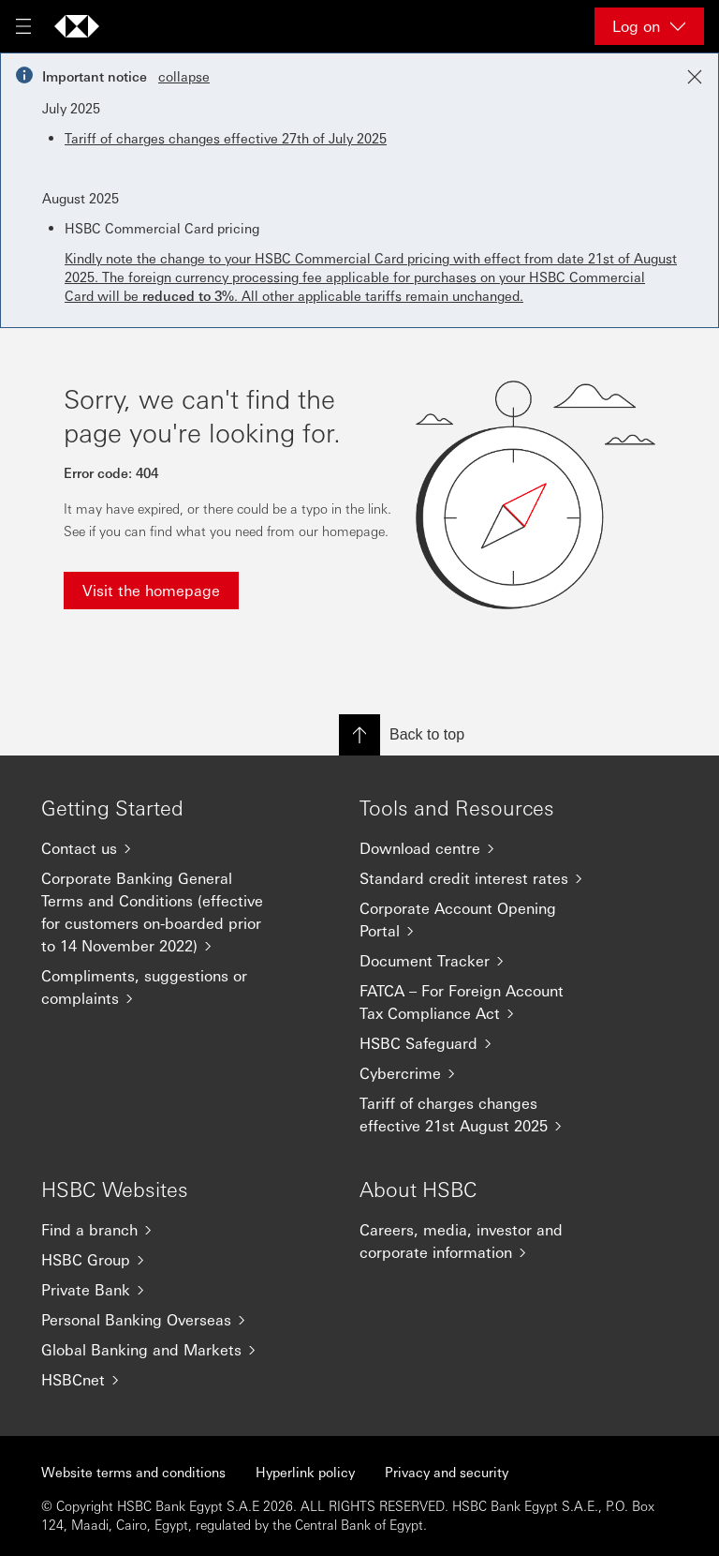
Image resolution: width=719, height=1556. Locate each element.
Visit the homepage (151, 590)
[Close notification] (695, 77)
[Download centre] (481, 848)
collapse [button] (184, 75)
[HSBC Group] (163, 1260)
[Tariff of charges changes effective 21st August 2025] (481, 1114)
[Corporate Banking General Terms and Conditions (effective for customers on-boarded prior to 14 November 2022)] (163, 912)
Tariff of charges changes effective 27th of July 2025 (226, 137)
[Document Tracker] (481, 961)
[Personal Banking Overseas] (163, 1320)
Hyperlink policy (305, 1471)
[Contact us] (163, 848)
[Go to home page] (77, 26)
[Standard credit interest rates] (481, 878)
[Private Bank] (163, 1290)
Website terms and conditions (133, 1471)
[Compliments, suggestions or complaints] (163, 987)
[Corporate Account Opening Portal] (481, 919)
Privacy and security (446, 1471)
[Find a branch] (163, 1230)
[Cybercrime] (481, 1073)
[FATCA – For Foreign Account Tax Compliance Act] (481, 1002)
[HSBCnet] (163, 1380)
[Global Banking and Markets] (163, 1350)
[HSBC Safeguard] (481, 1043)
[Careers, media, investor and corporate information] (481, 1241)
